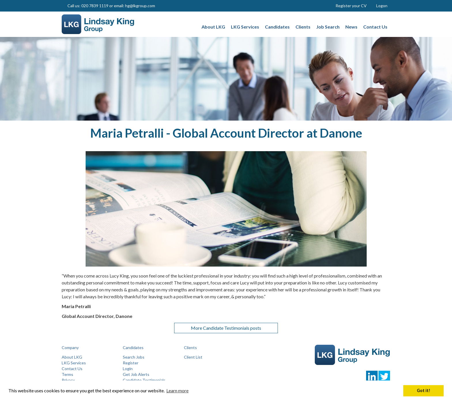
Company (70, 347)
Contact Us (72, 368)
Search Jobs (133, 357)
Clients (190, 347)
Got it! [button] (423, 390)
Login (128, 368)
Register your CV (351, 5)
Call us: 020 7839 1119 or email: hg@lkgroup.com (111, 5)
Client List (193, 357)
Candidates (133, 347)
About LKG (72, 357)
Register (130, 362)
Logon (381, 5)
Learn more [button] (177, 390)
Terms (67, 374)
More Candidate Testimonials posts (226, 328)
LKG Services (74, 362)
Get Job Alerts (136, 374)
